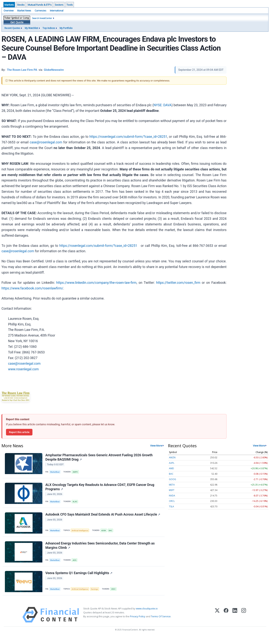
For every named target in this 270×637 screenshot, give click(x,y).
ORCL (172, 501)
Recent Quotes (12, 28)
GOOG (172, 479)
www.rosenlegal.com (23, 369)
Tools (70, 4)
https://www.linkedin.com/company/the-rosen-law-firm (96, 283)
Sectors (59, 4)
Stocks (21, 4)
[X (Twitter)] (217, 615)
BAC (110, 530)
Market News (24, 10)
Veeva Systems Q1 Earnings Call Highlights (78, 573)
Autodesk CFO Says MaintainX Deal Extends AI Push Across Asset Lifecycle (102, 514)
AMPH (75, 472)
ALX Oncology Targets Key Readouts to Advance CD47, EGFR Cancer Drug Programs (99, 487)
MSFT (171, 490)
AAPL (171, 463)
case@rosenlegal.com (46, 142)
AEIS (74, 560)
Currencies (40, 10)
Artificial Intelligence (80, 530)
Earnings (94, 589)
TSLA (171, 506)
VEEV (113, 589)
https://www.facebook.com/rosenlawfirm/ (32, 288)
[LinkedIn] (235, 615)
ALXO (75, 502)
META (172, 484)
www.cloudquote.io (147, 608)
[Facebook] (226, 615)
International (56, 10)
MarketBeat (55, 472)
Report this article (19, 432)
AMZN (172, 457)
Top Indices (49, 28)
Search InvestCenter (42, 18)
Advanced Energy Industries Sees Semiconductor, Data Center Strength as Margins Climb (100, 545)
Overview (9, 10)
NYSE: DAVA (163, 105)
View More (156, 445)
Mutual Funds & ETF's (40, 4)
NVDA (172, 495)
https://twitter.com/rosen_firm (178, 283)
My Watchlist (31, 28)
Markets (9, 4)
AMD (171, 468)
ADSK (103, 530)
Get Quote (16, 22)
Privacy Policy (137, 616)
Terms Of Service (161, 616)
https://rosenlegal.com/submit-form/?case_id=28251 (128, 137)
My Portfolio (66, 28)
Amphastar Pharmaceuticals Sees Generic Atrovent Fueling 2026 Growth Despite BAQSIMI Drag (99, 457)
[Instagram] (244, 615)
